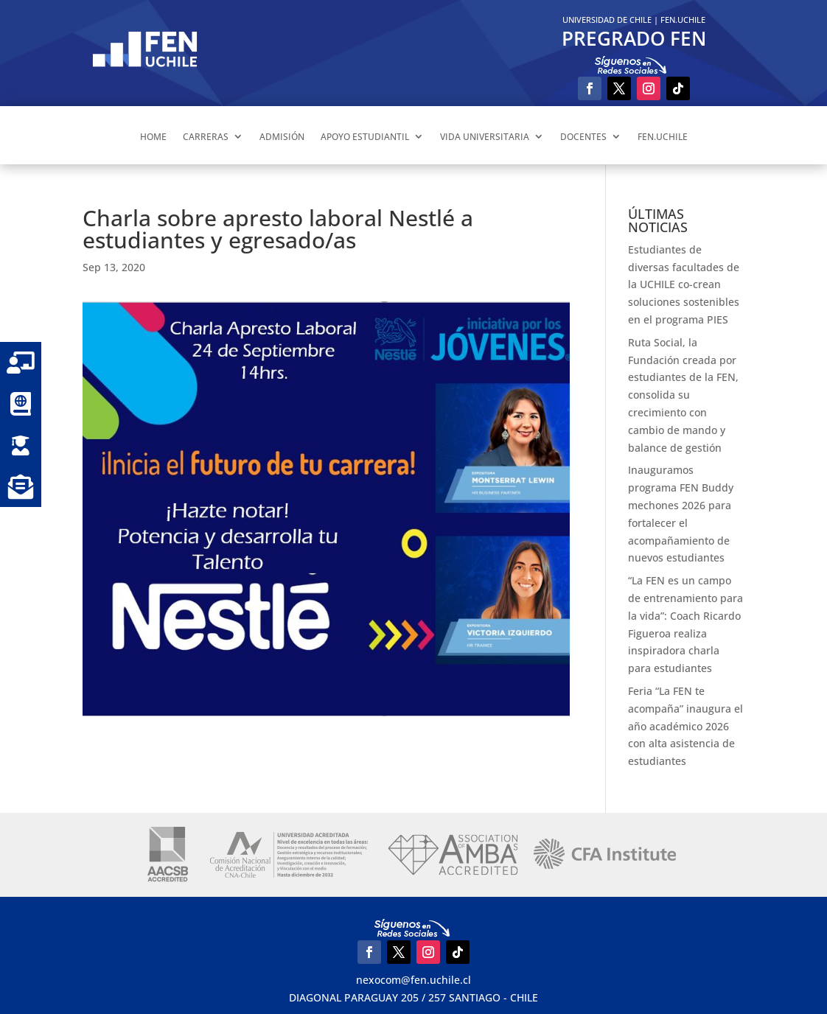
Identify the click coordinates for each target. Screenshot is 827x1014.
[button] (20, 486)
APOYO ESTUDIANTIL (365, 136)
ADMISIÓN (281, 136)
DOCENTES (583, 136)
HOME (153, 136)
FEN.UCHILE (682, 19)
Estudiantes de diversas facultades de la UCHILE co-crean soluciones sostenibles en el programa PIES (683, 284)
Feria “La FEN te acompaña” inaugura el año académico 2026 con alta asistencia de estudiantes (685, 726)
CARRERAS (205, 136)
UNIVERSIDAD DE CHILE (607, 19)
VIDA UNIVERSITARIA (484, 136)
